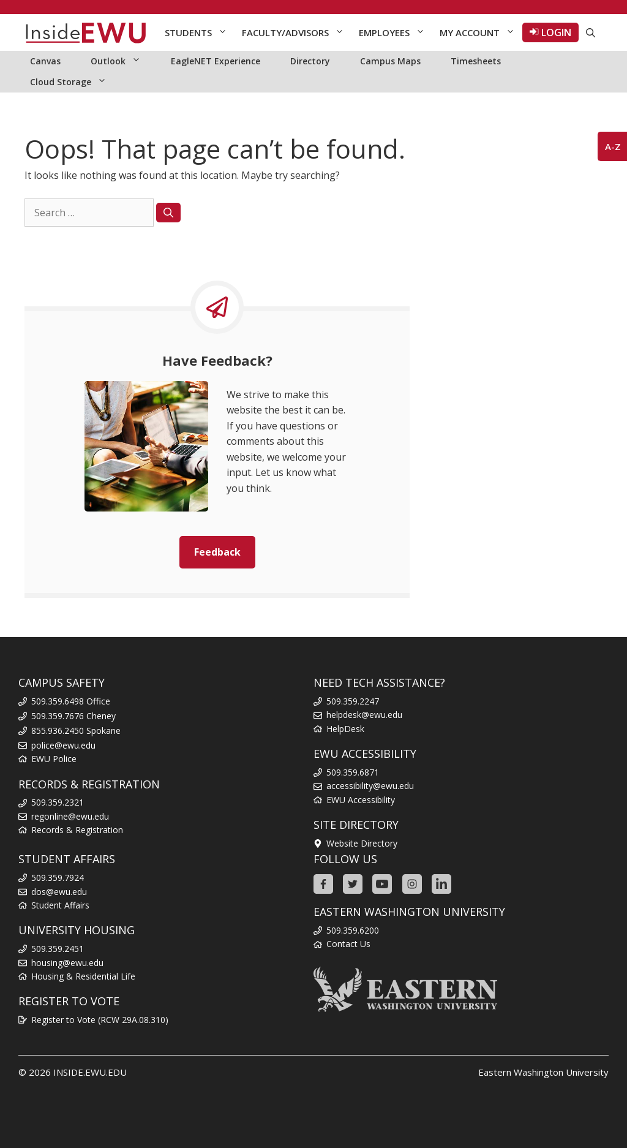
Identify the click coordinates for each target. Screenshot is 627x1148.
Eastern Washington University (543, 1072)
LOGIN (550, 32)
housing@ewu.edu (67, 963)
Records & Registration (77, 830)
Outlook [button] (122, 61)
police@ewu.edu (63, 745)
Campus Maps (390, 61)
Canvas (45, 61)
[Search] (168, 212)
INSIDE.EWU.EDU (90, 1072)
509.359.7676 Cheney (73, 716)
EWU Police (54, 759)
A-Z (613, 146)
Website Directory (361, 843)
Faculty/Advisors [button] (296, 32)
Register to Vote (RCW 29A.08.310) (99, 1019)
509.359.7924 (57, 877)
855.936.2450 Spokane (76, 730)
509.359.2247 (352, 701)
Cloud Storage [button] (74, 82)
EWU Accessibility (360, 800)
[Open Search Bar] (591, 32)
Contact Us (348, 944)
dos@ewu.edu (59, 891)
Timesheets (476, 61)
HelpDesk (345, 728)
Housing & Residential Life (83, 976)
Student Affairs (60, 905)
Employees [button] (395, 32)
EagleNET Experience (215, 61)
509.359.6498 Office (70, 701)
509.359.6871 (352, 772)
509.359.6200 (352, 930)
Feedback (217, 552)
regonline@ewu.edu (70, 816)
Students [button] (200, 32)
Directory (310, 61)
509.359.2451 (57, 948)
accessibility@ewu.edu (370, 785)
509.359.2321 (57, 802)
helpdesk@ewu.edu (364, 714)
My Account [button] (481, 32)
